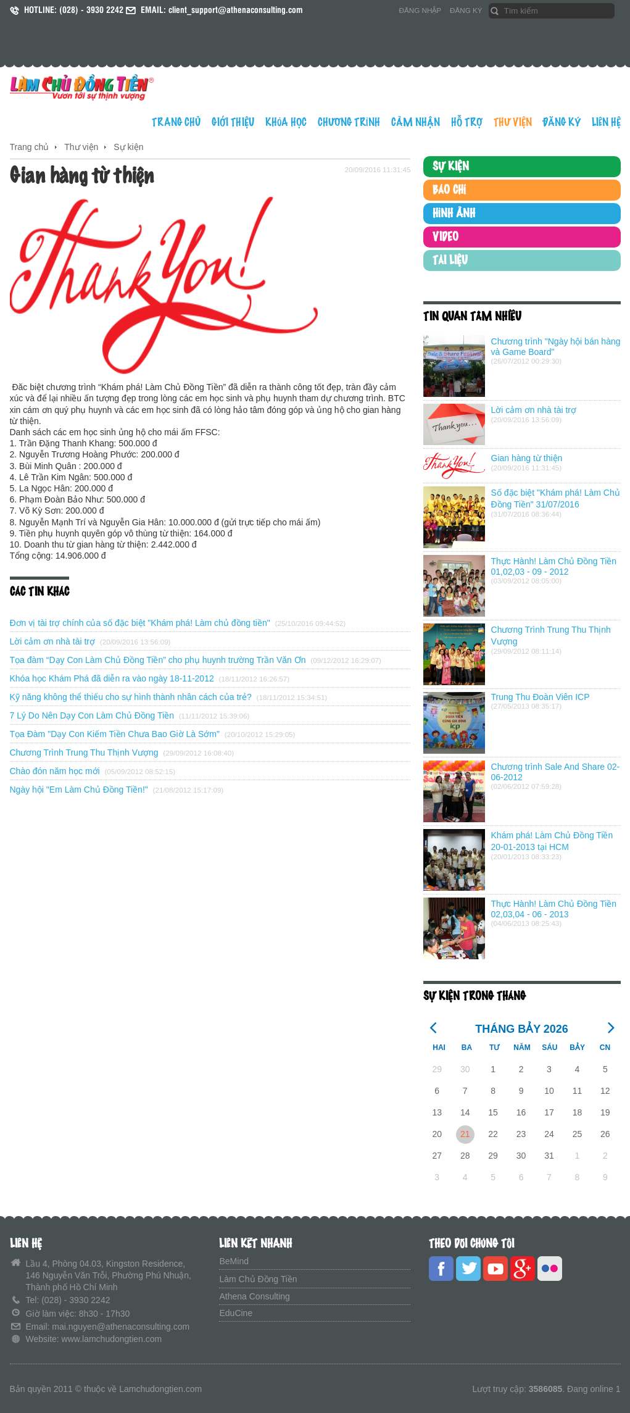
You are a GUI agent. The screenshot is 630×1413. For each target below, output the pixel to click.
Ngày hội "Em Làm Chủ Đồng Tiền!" (79, 789)
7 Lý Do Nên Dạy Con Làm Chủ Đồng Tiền (92, 715)
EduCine (235, 1313)
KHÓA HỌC (286, 122)
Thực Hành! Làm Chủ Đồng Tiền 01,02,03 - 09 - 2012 (554, 566)
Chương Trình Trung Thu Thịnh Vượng (84, 752)
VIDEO (445, 237)
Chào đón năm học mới (55, 771)
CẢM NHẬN (415, 122)
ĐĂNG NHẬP (420, 10)
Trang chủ (29, 147)
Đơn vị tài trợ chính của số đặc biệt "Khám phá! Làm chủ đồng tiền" (141, 623)
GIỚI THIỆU (233, 122)
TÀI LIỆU (450, 260)
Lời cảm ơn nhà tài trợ (53, 641)
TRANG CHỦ (176, 122)
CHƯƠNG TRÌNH (349, 122)
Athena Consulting (254, 1296)
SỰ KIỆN (451, 166)
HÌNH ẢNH (454, 213)
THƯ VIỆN (513, 122)
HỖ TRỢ (467, 122)
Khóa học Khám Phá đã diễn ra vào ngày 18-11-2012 (112, 678)
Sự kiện (128, 147)
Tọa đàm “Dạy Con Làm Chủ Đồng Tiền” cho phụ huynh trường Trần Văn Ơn (158, 660)
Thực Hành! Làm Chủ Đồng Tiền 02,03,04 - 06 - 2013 (554, 909)
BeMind (233, 1261)
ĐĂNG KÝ (466, 10)
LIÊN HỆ (606, 122)
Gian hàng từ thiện (527, 458)
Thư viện (81, 147)
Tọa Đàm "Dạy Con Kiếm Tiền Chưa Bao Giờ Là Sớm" (115, 734)
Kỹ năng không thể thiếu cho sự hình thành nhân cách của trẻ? (131, 697)
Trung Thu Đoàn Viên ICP (540, 697)
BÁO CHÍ (449, 190)
